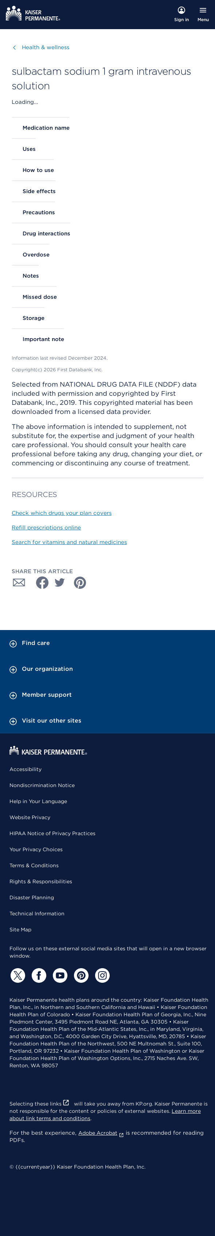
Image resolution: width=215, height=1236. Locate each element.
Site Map (20, 929)
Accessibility (25, 769)
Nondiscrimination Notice (42, 785)
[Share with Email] (19, 582)
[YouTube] (59, 975)
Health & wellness (45, 47)
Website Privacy (29, 817)
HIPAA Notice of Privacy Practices (52, 833)
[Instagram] (101, 975)
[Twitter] (16, 975)
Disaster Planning (31, 897)
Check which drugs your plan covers (62, 513)
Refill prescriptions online (46, 527)
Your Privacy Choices (36, 849)
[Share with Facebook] (39, 582)
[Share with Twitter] (59, 582)
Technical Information (36, 913)
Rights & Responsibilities (40, 881)
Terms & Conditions (34, 865)
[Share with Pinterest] (80, 582)
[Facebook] (38, 975)
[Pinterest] (80, 975)
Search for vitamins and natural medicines (69, 542)
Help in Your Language (38, 801)
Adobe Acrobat (101, 1133)
